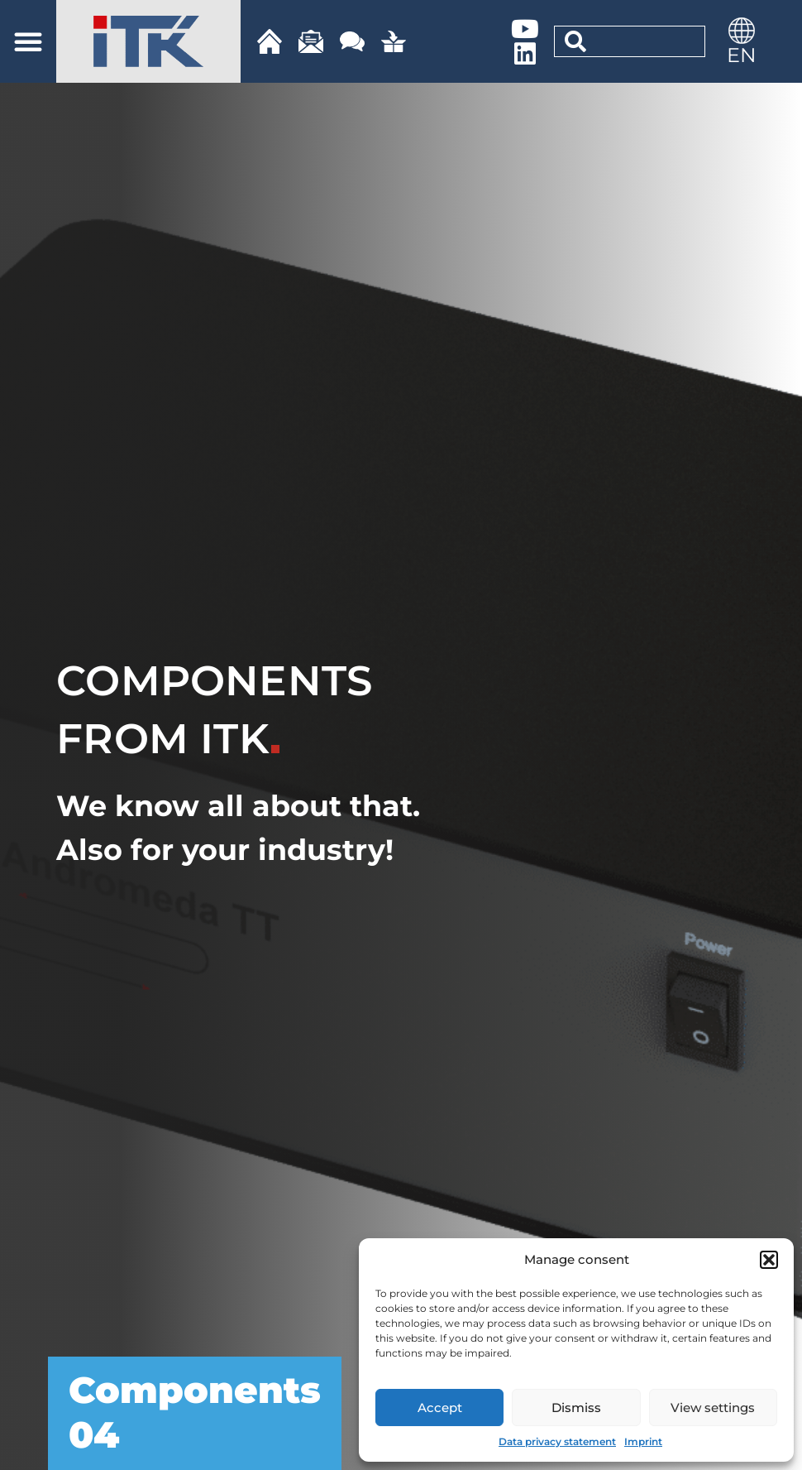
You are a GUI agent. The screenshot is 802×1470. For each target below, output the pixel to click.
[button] (769, 1259)
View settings (713, 1407)
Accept (440, 1407)
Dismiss (576, 1407)
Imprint (643, 1441)
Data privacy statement (557, 1441)
